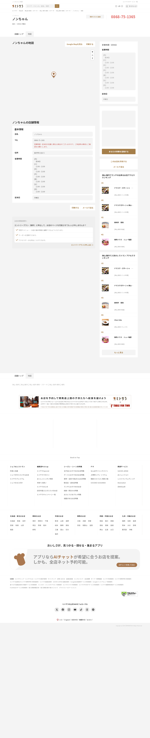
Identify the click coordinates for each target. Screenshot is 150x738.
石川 (67, 529)
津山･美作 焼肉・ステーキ (47, 11)
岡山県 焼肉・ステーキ (31, 11)
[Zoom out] (92, 55)
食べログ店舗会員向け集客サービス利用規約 (23, 585)
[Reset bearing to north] (92, 58)
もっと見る (118, 352)
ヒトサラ (14, 11)
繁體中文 (82, 620)
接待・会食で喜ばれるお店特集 (75, 479)
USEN (12, 579)
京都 (89, 521)
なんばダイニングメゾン (99, 471)
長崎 (134, 521)
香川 (106, 521)
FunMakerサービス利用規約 (18, 588)
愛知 (67, 525)
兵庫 (84, 521)
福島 (11, 529)
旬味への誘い (41, 483)
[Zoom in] (92, 51)
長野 (67, 521)
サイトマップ (52, 579)
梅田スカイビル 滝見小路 (99, 479)
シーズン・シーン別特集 (73, 466)
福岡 (123, 521)
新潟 (56, 521)
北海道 (12, 521)
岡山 (101, 529)
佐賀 (129, 521)
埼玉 (34, 525)
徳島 (101, 521)
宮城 (11, 525)
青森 (18, 521)
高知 (101, 525)
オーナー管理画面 (96, 579)
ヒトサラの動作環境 (41, 579)
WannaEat (122, 483)
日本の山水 (121, 487)
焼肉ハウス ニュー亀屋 (123, 240)
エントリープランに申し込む (81, 245)
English (67, 620)
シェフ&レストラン (17, 466)
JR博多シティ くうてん (99, 475)
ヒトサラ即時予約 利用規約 (123, 579)
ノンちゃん (76, 11)
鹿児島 (124, 529)
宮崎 (134, 525)
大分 (129, 525)
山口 (112, 529)
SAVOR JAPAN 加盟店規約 (61, 582)
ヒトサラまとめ (42, 487)
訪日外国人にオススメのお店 (47, 491)
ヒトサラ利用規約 (108, 579)
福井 (56, 534)
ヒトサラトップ (19, 579)
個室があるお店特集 (71, 499)
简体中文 (75, 620)
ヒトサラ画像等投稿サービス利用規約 (112, 585)
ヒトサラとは (29, 579)
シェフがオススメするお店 (19, 475)
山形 (22, 525)
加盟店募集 (69, 579)
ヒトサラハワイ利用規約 (70, 585)
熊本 (123, 525)
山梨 (61, 521)
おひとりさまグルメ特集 (72, 495)
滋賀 (91, 525)
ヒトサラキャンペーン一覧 (46, 495)
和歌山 (85, 525)
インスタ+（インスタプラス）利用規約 (50, 585)
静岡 (61, 525)
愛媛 (112, 521)
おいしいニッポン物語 (45, 479)
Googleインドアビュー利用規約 (102, 582)
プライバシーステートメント (67, 588)
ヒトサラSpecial (43, 471)
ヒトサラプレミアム (17, 479)
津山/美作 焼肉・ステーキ (63, 11)
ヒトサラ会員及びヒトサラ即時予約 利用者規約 (24, 582)
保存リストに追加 (95, 17)
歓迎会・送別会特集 (71, 483)
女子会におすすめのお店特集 (74, 471)
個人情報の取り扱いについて (49, 588)
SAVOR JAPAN (123, 471)
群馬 (34, 529)
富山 (61, 529)
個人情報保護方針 (34, 588)
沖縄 (130, 529)
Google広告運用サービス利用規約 (80, 582)
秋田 (17, 525)
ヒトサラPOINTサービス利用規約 (89, 585)
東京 (34, 521)
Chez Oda (118, 320)
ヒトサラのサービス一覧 (130, 2)
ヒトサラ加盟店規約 (46, 582)
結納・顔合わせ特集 (71, 491)
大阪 (78, 521)
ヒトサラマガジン (43, 475)
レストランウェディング (126, 479)
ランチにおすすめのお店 (72, 487)
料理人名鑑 (14, 471)
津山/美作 (24, 384)
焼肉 (13, 24)
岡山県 (21, 11)
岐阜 (56, 525)
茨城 (39, 525)
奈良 (78, 525)
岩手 (24, 521)
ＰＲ (92, 466)
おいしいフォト (123, 475)
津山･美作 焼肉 (54, 384)
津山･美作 (15, 384)
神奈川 (40, 521)
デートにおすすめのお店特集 (74, 475)
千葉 (46, 521)
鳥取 (106, 525)
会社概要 (87, 579)
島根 (112, 525)
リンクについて (78, 579)
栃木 (44, 525)
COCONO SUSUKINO (98, 483)
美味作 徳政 (119, 222)
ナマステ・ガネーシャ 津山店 (123, 188)
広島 (106, 529)
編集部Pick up (42, 466)
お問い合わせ (61, 579)
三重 (56, 529)
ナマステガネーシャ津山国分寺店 (123, 205)
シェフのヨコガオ (16, 483)
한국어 (89, 620)
